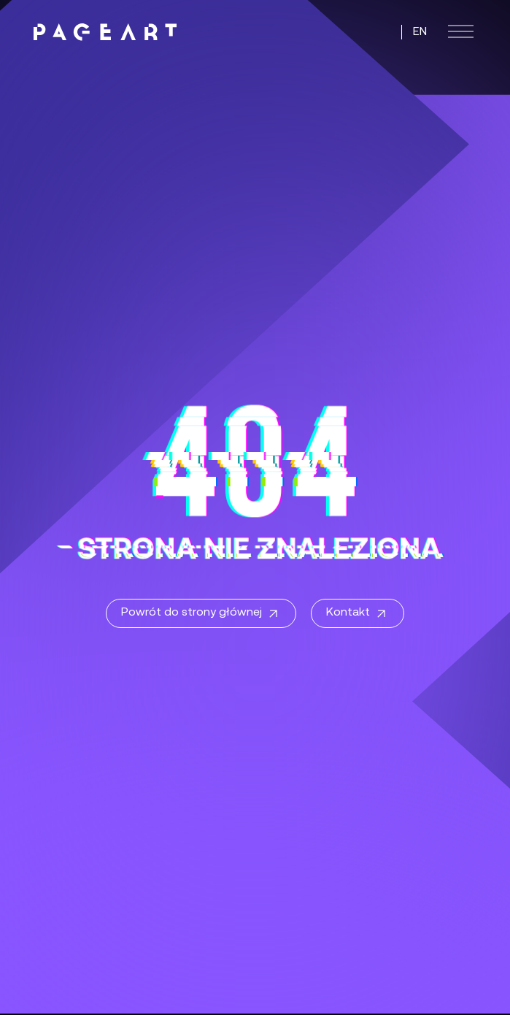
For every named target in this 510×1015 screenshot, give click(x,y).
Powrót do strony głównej (201, 614)
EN (420, 32)
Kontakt (357, 614)
